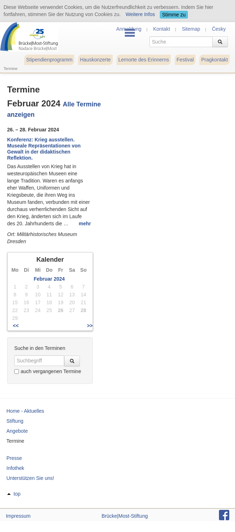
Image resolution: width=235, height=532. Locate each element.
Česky (219, 29)
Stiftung (14, 421)
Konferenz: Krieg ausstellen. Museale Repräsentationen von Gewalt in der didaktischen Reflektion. (44, 148)
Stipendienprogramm (49, 59)
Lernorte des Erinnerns (143, 59)
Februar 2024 (49, 279)
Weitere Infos (140, 14)
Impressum (18, 516)
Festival (185, 59)
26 (60, 310)
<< (16, 325)
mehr (85, 223)
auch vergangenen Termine (47, 371)
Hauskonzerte (95, 59)
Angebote (17, 431)
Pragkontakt (214, 59)
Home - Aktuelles (25, 411)
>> (90, 325)
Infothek (15, 468)
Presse (14, 458)
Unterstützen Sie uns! (30, 478)
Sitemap (191, 29)
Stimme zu (173, 14)
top (17, 494)
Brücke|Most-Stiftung (125, 516)
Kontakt (161, 29)
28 (83, 310)
